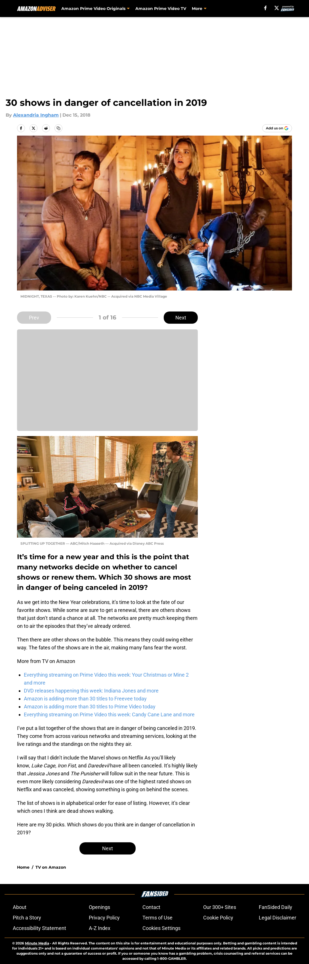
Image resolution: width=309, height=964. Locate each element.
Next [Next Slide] (180, 318)
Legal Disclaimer (277, 918)
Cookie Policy (218, 918)
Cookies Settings (161, 928)
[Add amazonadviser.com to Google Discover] (277, 128)
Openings (99, 907)
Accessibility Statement (39, 928)
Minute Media (37, 943)
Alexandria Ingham (36, 115)
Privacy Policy (104, 918)
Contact (151, 907)
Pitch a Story (27, 918)
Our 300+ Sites (219, 907)
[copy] (58, 128)
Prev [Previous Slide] (34, 318)
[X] (276, 8)
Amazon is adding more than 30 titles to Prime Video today (89, 707)
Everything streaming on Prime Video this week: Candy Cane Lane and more (109, 714)
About (19, 907)
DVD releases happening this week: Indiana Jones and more (91, 691)
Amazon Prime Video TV (160, 8)
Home (23, 867)
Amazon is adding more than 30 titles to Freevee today (85, 699)
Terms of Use (157, 918)
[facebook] (265, 8)
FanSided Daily (275, 907)
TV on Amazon (50, 867)
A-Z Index (99, 928)
